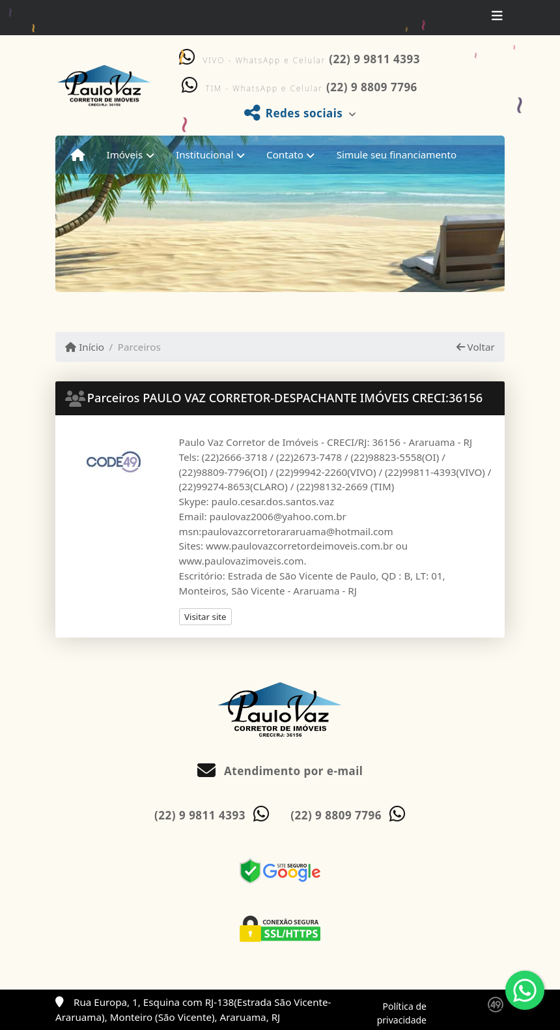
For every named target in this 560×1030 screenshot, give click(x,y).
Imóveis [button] (125, 154)
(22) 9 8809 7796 (371, 87)
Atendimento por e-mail (280, 770)
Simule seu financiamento (396, 154)
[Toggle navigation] (497, 17)
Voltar (475, 346)
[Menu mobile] (78, 155)
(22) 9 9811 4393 (374, 59)
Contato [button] (284, 154)
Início (84, 346)
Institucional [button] (204, 154)
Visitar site (205, 617)
